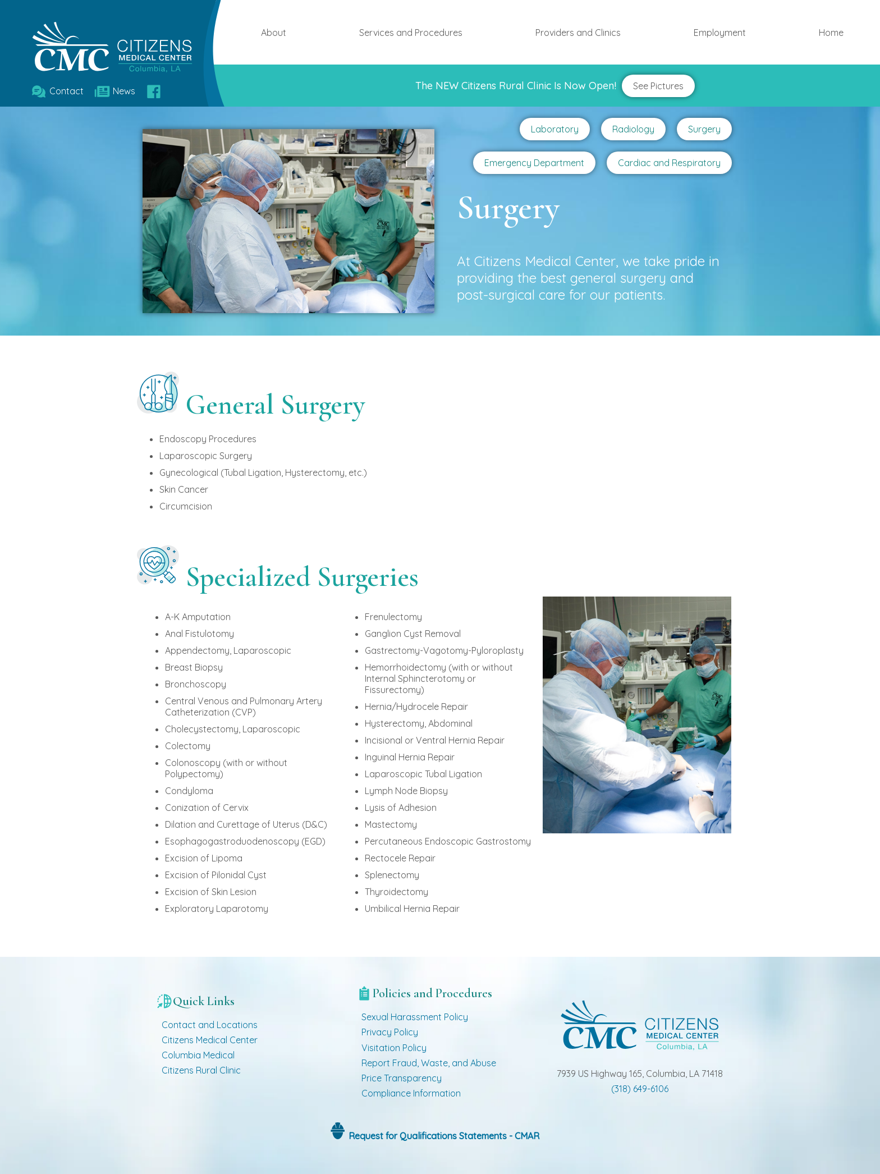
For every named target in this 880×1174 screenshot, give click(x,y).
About (273, 32)
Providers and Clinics (578, 32)
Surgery (704, 129)
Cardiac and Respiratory (669, 162)
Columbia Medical (198, 1055)
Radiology (633, 129)
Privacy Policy (389, 1032)
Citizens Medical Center (210, 1039)
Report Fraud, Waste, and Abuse (428, 1062)
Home (831, 32)
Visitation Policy (394, 1047)
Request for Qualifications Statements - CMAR (442, 1135)
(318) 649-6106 (639, 1088)
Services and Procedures (410, 32)
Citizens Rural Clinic (201, 1070)
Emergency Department (534, 162)
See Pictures (658, 85)
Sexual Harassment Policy (414, 1016)
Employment (720, 32)
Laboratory (555, 129)
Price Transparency (401, 1078)
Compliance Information (411, 1093)
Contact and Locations (210, 1024)
